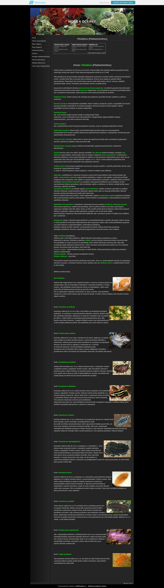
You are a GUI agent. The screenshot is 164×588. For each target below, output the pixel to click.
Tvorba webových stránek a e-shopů (96, 52)
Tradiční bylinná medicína (80, 44)
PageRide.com (93, 44)
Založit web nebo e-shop (123, 2)
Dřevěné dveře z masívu (61, 44)
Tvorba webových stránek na (72, 586)
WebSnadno (40, 2)
